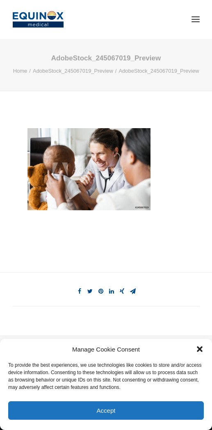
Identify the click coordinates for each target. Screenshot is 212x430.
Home (20, 71)
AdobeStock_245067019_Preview (73, 71)
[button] (200, 349)
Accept (106, 410)
